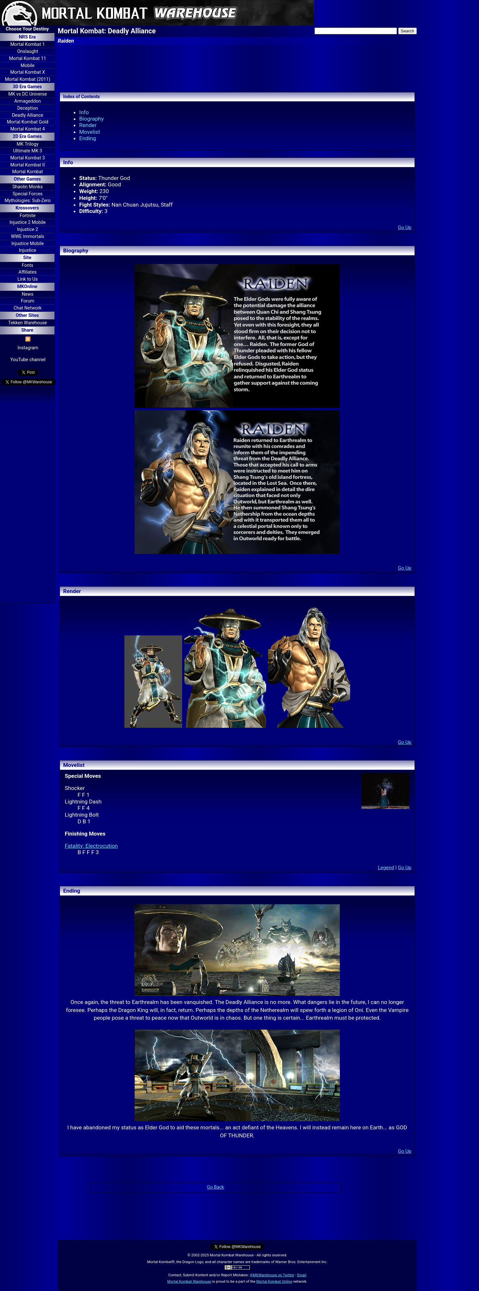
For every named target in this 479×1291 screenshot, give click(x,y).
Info (84, 112)
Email (302, 1275)
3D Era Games (27, 86)
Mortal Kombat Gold (27, 122)
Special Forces (28, 194)
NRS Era (27, 37)
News (27, 294)
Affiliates (28, 272)
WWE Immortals (27, 236)
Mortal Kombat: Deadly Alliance (107, 31)
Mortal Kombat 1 (27, 44)
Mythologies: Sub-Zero (27, 200)
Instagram (28, 348)
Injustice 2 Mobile (28, 222)
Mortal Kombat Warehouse (189, 1281)
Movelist (89, 132)
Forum (27, 301)
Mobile (27, 65)
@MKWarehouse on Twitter (272, 1275)
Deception (27, 108)
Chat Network (27, 308)
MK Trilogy (27, 144)
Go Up (404, 227)
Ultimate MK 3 (27, 151)
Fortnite (28, 215)
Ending (87, 138)
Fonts (27, 265)
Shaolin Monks (28, 187)
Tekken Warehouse (27, 323)
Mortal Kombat (27, 171)
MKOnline (27, 286)
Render (88, 125)
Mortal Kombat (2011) (27, 79)
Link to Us (27, 279)
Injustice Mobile (27, 243)
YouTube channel (28, 359)
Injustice (27, 250)
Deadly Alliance (27, 115)
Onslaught (27, 51)
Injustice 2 (27, 229)
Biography (91, 118)
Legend (386, 868)
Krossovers (27, 208)
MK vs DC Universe (27, 94)
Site (27, 257)
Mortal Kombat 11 (27, 58)
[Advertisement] (27, 495)
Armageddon (27, 101)
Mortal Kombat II (27, 165)
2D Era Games (27, 136)
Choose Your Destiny (27, 29)
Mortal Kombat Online (274, 1281)
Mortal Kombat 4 (27, 129)
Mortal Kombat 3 (27, 158)
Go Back (215, 1187)
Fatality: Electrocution (91, 846)
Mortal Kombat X (27, 72)
